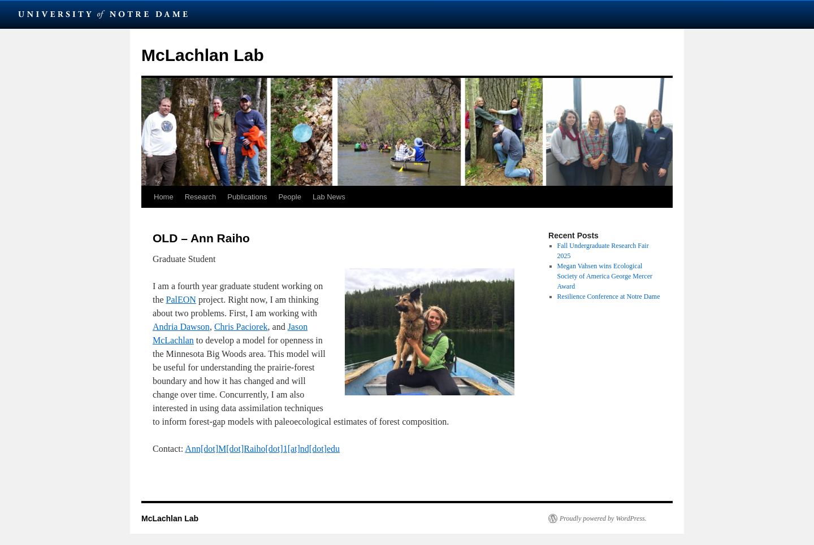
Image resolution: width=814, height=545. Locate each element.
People (289, 197)
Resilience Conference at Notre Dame (608, 296)
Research (201, 197)
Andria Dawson (181, 327)
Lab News (329, 197)
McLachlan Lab (202, 55)
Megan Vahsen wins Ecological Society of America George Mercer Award (604, 276)
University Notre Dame (103, 14)
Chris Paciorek (241, 327)
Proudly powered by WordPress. (603, 518)
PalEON (181, 299)
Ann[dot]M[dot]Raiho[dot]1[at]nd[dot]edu (262, 449)
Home (164, 197)
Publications (247, 197)
